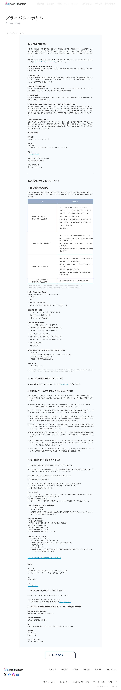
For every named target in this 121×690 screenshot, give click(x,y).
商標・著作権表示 (99, 682)
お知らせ (97, 3)
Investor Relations (68, 3)
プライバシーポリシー (49, 682)
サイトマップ (112, 682)
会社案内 (33, 3)
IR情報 (54, 3)
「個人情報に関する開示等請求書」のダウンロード (44, 558)
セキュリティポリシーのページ (45, 62)
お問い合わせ (110, 3)
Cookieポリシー (65, 384)
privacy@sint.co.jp (33, 154)
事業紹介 (44, 3)
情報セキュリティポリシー (82, 682)
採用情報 (85, 4)
